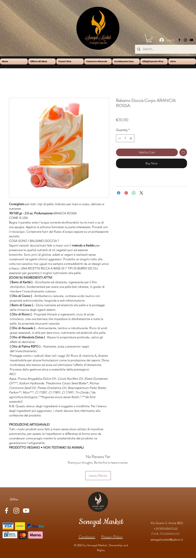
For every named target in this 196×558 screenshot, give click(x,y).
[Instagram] (185, 40)
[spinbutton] (125, 138)
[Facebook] (179, 40)
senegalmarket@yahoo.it (166, 539)
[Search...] (165, 49)
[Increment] (131, 138)
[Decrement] (119, 138)
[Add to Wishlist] (183, 152)
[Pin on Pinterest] (126, 193)
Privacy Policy (112, 537)
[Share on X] (141, 193)
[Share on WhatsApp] (133, 193)
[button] (149, 39)
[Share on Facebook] (118, 193)
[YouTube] (191, 40)
